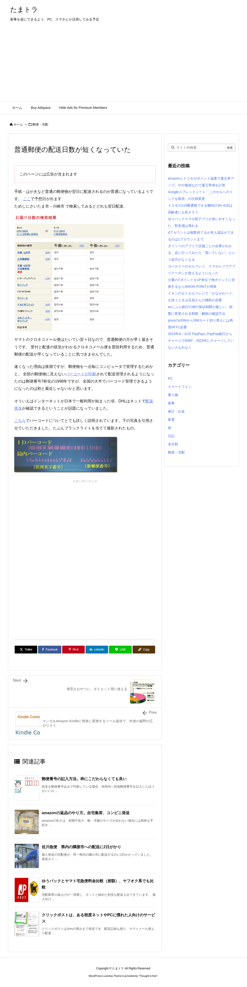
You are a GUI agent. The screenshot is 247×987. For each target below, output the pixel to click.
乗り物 (173, 395)
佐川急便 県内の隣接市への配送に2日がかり (81, 847)
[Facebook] (49, 649)
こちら (20, 421)
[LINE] (120, 649)
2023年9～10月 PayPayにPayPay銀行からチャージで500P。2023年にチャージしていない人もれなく (201, 340)
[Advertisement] (123, 65)
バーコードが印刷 (80, 374)
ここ (27, 199)
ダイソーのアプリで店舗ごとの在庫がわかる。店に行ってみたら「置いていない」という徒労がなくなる (201, 252)
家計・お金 (176, 411)
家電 (171, 419)
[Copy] (144, 649)
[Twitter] (26, 649)
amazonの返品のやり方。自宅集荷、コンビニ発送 (86, 813)
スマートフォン (180, 387)
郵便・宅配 (40, 124)
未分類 (173, 444)
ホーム (18, 124)
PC (170, 378)
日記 (171, 436)
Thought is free (148, 975)
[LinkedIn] (97, 649)
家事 (171, 403)
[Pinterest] (73, 649)
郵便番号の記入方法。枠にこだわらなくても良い (84, 779)
